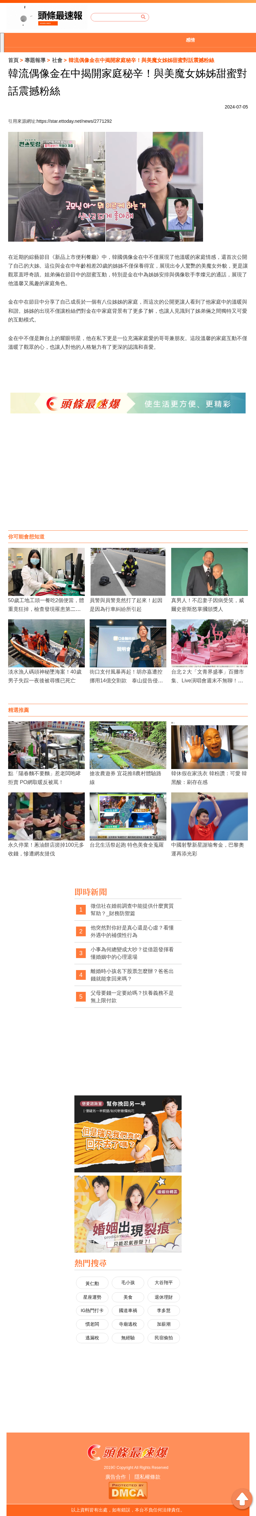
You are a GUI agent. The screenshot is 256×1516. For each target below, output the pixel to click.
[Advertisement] (128, 478)
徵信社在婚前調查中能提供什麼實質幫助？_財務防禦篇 (132, 909)
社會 (57, 60)
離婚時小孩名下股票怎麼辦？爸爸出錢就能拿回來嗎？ (132, 975)
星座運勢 (92, 1297)
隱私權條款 (147, 1477)
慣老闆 (92, 1324)
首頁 (13, 60)
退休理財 (164, 1297)
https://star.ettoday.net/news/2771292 (74, 121)
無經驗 (128, 1337)
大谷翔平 (164, 1282)
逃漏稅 (92, 1337)
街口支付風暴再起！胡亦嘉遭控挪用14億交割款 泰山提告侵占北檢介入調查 (126, 680)
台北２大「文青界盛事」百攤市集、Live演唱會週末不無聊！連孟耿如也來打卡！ (207, 680)
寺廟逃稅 (128, 1324)
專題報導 (35, 60)
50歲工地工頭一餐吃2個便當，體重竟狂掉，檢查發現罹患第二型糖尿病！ (46, 609)
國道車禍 (128, 1310)
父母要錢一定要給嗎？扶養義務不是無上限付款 (132, 997)
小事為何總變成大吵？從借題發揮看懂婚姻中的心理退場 (132, 953)
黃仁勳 (92, 1283)
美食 (128, 1297)
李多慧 (164, 1310)
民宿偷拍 (164, 1337)
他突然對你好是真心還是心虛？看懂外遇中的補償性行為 (132, 931)
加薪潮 (164, 1324)
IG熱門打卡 (92, 1310)
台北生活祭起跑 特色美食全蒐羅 (127, 845)
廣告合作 (115, 1477)
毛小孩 (128, 1282)
